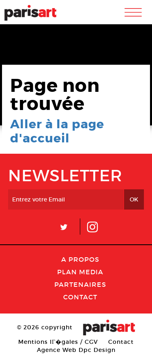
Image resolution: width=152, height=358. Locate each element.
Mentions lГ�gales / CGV (58, 341)
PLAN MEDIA (80, 272)
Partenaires (80, 284)
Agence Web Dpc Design (76, 350)
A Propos (80, 259)
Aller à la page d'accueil (57, 131)
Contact (80, 297)
